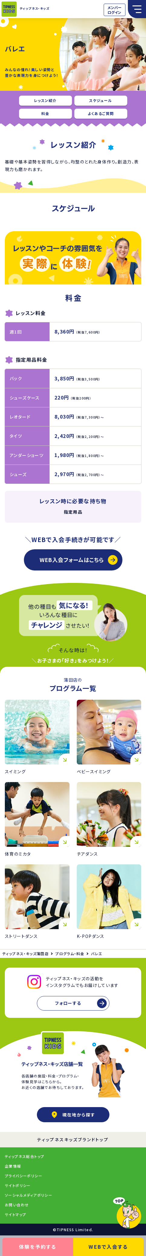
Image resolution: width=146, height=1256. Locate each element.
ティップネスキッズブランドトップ (73, 1139)
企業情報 (13, 1166)
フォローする (68, 1003)
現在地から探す (73, 1114)
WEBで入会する (108, 1246)
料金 (45, 113)
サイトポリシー (18, 1185)
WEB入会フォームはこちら (72, 560)
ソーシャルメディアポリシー (28, 1195)
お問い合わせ (17, 1204)
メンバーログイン (115, 10)
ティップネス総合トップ (24, 1156)
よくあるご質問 (101, 113)
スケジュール (100, 100)
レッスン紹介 (45, 100)
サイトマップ (15, 1214)
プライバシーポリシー (23, 1175)
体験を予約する (38, 1246)
